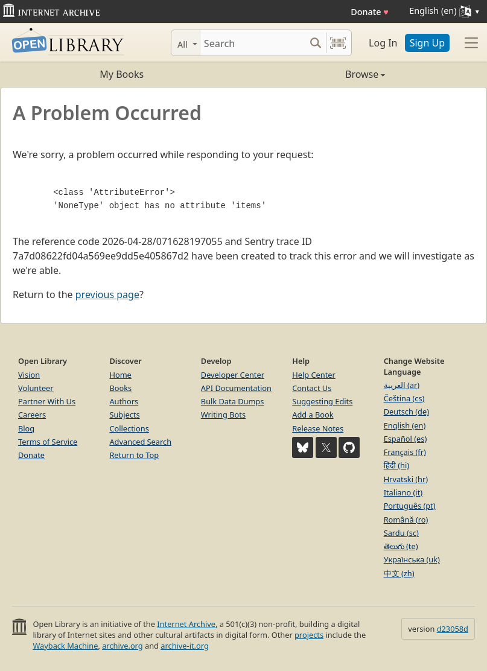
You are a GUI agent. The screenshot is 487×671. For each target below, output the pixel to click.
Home (120, 374)
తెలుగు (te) (401, 546)
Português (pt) (410, 505)
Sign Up (427, 42)
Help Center (314, 374)
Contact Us (311, 388)
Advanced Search (140, 441)
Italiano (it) (403, 492)
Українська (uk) (412, 559)
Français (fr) (405, 452)
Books (120, 388)
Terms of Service (47, 441)
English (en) (405, 425)
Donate (370, 11)
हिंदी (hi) (396, 465)
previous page (107, 294)
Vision (29, 374)
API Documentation (236, 388)
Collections (129, 428)
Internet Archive (186, 624)
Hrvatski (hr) (406, 479)
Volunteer (36, 388)
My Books (122, 74)
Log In (383, 42)
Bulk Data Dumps (232, 401)
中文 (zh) (399, 573)
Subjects (124, 414)
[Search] (252, 43)
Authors (123, 401)
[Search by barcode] (337, 43)
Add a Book (312, 414)
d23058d (452, 628)
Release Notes (317, 428)
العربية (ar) (401, 385)
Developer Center (232, 374)
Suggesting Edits (322, 401)
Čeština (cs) (404, 398)
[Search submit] (315, 43)
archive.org (122, 645)
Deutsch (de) (406, 411)
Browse (315, 74)
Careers (32, 414)
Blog (26, 428)
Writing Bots (223, 414)
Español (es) (405, 438)
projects (308, 634)
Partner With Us (46, 401)
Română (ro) (406, 519)
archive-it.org (185, 645)
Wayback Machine (65, 645)
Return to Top (134, 455)
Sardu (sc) (401, 532)
